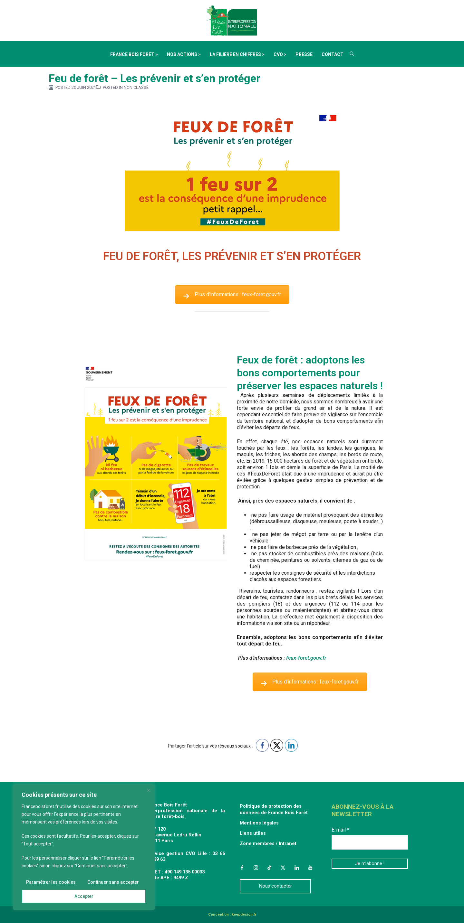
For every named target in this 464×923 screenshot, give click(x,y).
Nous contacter (275, 886)
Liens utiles (253, 833)
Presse (304, 54)
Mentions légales (259, 823)
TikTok (269, 867)
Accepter (83, 896)
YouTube (310, 867)
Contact (332, 54)
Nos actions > (184, 54)
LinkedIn (297, 867)
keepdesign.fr (244, 914)
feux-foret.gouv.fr (307, 658)
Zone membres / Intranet (268, 843)
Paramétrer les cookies (51, 882)
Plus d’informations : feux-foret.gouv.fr (232, 294)
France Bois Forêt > (134, 54)
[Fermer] (148, 790)
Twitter (283, 867)
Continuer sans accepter (113, 882)
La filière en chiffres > (237, 54)
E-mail (340, 830)
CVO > (280, 54)
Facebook (242, 867)
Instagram (255, 867)
